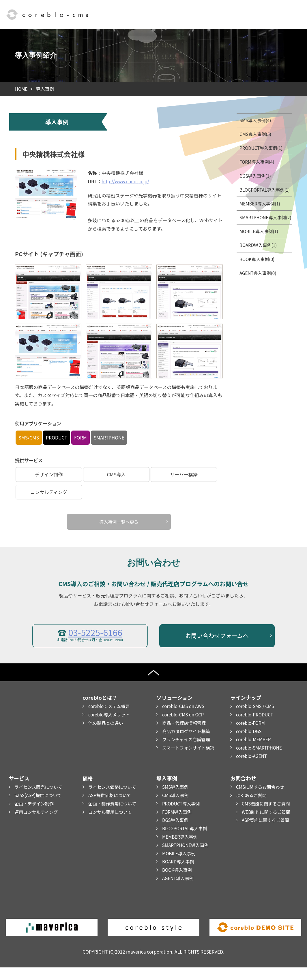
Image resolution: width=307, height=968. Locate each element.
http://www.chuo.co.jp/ (127, 181)
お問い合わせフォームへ (216, 636)
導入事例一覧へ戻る (119, 521)
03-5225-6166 (95, 632)
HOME (21, 88)
